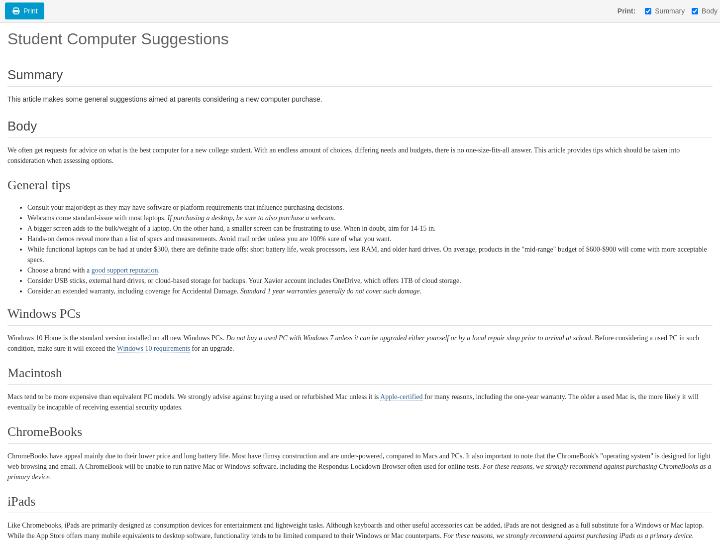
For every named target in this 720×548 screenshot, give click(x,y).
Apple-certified (401, 397)
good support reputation (125, 270)
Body (705, 11)
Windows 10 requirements (153, 348)
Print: (626, 11)
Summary (665, 11)
